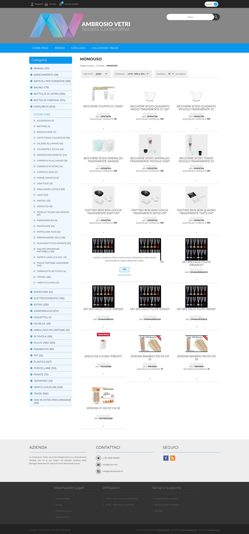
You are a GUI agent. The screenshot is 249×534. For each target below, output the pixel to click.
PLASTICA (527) (43, 361)
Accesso (52, 4)
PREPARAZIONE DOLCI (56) (51, 237)
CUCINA (100, 65)
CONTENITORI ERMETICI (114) (52, 155)
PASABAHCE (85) (44, 349)
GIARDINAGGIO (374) (46, 310)
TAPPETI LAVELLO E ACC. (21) (52, 257)
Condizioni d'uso (64, 511)
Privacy (59, 505)
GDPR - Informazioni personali (119, 505)
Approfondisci (124, 275)
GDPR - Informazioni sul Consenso (121, 498)
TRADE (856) (41, 393)
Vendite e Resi (63, 498)
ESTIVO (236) (41, 304)
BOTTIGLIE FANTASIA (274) (49, 100)
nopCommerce (214, 530)
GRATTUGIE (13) (45, 183)
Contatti (158, 511)
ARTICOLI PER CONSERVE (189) (52, 81)
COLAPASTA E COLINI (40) (50, 149)
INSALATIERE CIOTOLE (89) (51, 189)
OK (124, 269)
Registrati (39, 4)
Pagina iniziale (87, 65)
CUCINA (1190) (42, 114)
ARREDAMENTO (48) (46, 74)
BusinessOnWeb (163, 530)
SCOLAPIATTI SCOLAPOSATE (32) (54, 243)
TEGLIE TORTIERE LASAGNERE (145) (53, 264)
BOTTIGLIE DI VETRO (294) (49, 93)
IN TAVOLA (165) (43, 336)
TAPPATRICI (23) (43, 380)
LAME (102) (42, 195)
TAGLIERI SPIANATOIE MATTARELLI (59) (48, 250)
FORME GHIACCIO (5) (48, 177)
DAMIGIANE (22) (43, 291)
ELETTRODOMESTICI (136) (49, 298)
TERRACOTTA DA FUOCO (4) (51, 271)
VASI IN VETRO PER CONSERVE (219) (52, 401)
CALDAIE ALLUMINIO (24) (50, 143)
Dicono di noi (62, 517)
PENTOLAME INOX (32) (48, 231)
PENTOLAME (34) (46, 226)
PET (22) (38, 355)
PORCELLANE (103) (45, 368)
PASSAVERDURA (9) (47, 220)
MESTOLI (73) (43, 200)
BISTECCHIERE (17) (46, 132)
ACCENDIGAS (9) (45, 120)
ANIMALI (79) (41, 68)
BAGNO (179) (41, 87)
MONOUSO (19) (45, 206)
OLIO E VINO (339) (44, 342)
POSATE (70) (41, 374)
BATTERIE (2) (43, 126)
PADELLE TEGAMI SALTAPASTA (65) (53, 213)
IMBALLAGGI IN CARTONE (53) (52, 329)
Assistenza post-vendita (166, 498)
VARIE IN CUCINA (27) (48, 282)
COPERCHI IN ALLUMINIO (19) (52, 160)
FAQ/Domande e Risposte (167, 505)
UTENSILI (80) (44, 277)
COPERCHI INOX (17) (47, 172)
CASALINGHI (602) (44, 106)
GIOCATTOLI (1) (42, 317)
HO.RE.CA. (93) (42, 323)
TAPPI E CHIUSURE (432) (48, 387)
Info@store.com (110, 464)
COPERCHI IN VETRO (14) (50, 166)
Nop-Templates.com (189, 530)
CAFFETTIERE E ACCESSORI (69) (53, 137)
